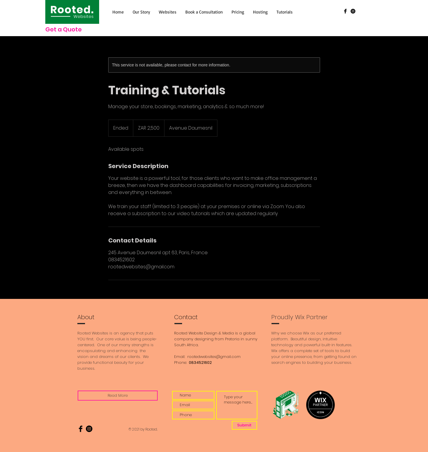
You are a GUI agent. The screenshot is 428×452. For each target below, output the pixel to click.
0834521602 (200, 362)
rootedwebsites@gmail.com (214, 356)
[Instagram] (353, 11)
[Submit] (244, 425)
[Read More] (118, 396)
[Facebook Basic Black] (345, 11)
